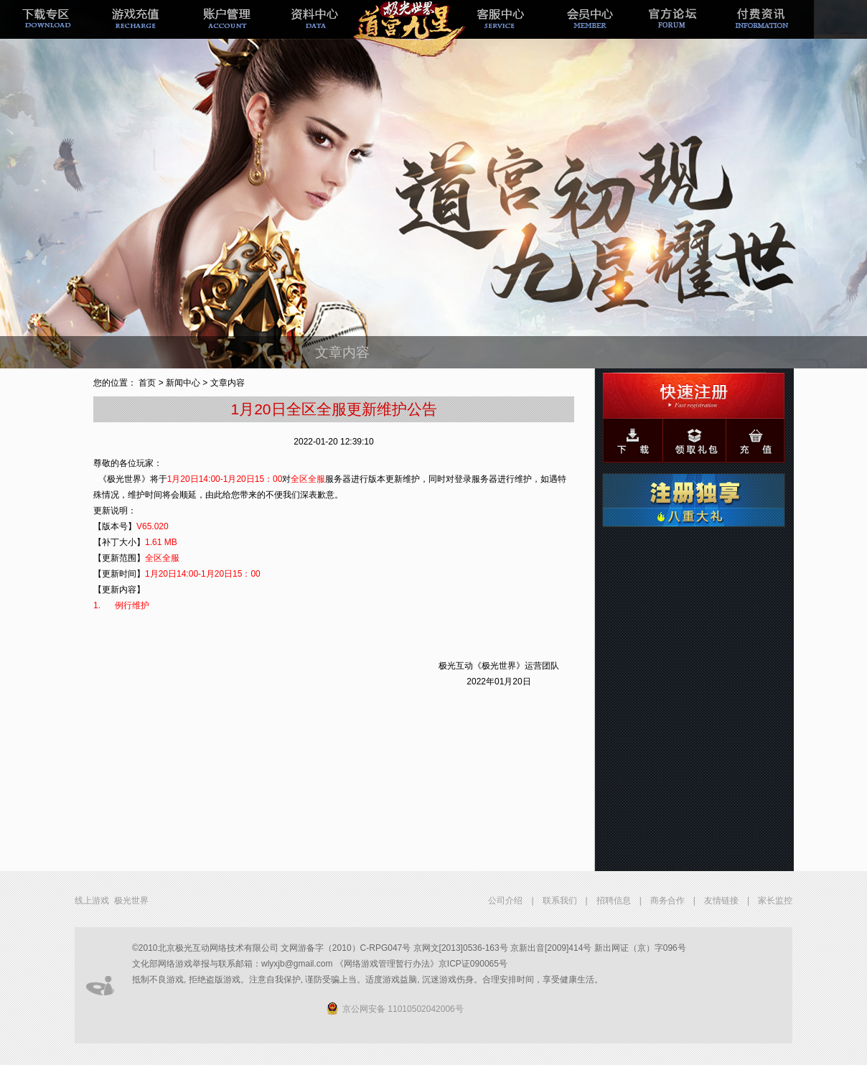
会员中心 (588, 30)
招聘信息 (613, 901)
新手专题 (407, 30)
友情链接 (721, 901)
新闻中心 (183, 383)
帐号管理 (226, 30)
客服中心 (497, 30)
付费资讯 (768, 30)
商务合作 (667, 901)
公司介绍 (505, 901)
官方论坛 (678, 30)
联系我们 (560, 901)
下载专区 (45, 30)
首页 (147, 383)
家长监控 (775, 901)
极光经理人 (316, 30)
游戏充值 (135, 30)
